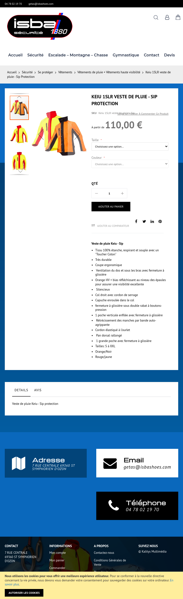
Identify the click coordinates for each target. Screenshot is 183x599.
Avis (37, 390)
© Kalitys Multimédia (152, 551)
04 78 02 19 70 (13, 3)
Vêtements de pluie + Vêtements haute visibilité (108, 72)
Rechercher (156, 17)
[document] (91, 585)
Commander (57, 568)
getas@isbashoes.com (41, 3)
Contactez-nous (104, 553)
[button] (40, 134)
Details (21, 390)
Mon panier (56, 560)
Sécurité (27, 72)
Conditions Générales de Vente (110, 562)
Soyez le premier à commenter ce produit (142, 113)
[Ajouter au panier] (109, 206)
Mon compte (57, 553)
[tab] (21, 391)
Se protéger (45, 72)
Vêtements (65, 72)
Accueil (12, 72)
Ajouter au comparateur (113, 226)
